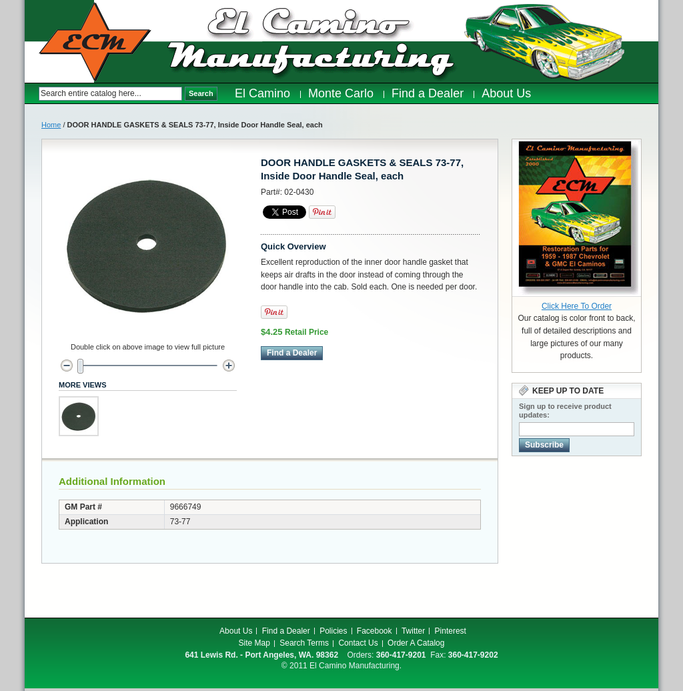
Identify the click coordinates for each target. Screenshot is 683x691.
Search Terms (304, 643)
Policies (333, 631)
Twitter (413, 631)
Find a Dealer (286, 631)
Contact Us (358, 643)
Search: (32, 94)
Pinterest (450, 631)
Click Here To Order (577, 306)
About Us (235, 631)
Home (51, 125)
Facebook (374, 631)
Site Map (254, 643)
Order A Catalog (416, 643)
